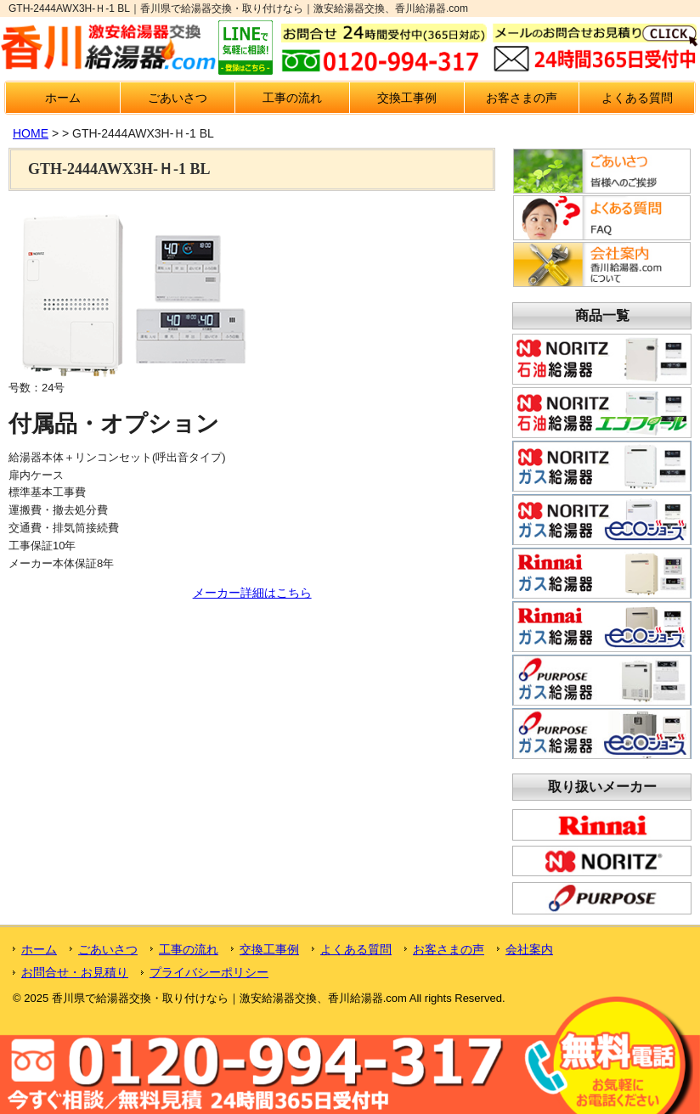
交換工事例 (407, 97)
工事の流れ (292, 97)
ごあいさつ (177, 97)
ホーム (63, 97)
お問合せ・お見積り (74, 972)
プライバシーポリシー (209, 972)
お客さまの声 (521, 97)
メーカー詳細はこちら (252, 592)
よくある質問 (637, 97)
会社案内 (529, 949)
